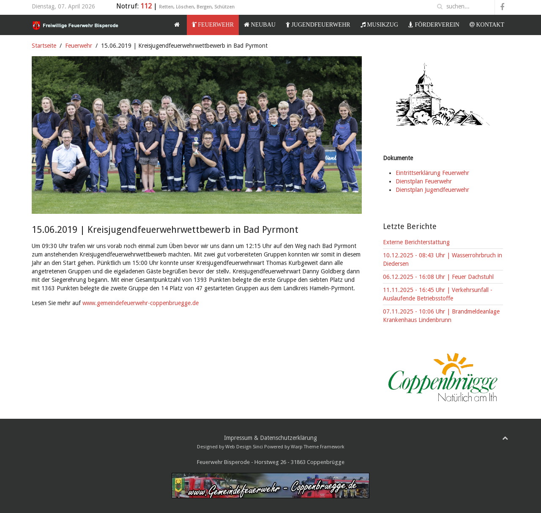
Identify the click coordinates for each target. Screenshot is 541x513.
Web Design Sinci (244, 447)
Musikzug (379, 25)
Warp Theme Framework (317, 447)
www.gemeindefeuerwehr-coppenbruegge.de (140, 303)
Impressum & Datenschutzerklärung (270, 437)
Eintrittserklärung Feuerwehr (432, 172)
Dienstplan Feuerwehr (424, 181)
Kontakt (487, 25)
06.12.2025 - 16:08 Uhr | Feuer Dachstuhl (438, 276)
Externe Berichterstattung (416, 242)
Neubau (260, 25)
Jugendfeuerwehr (318, 25)
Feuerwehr (213, 25)
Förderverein (433, 25)
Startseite (44, 45)
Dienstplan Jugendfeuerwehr (432, 189)
